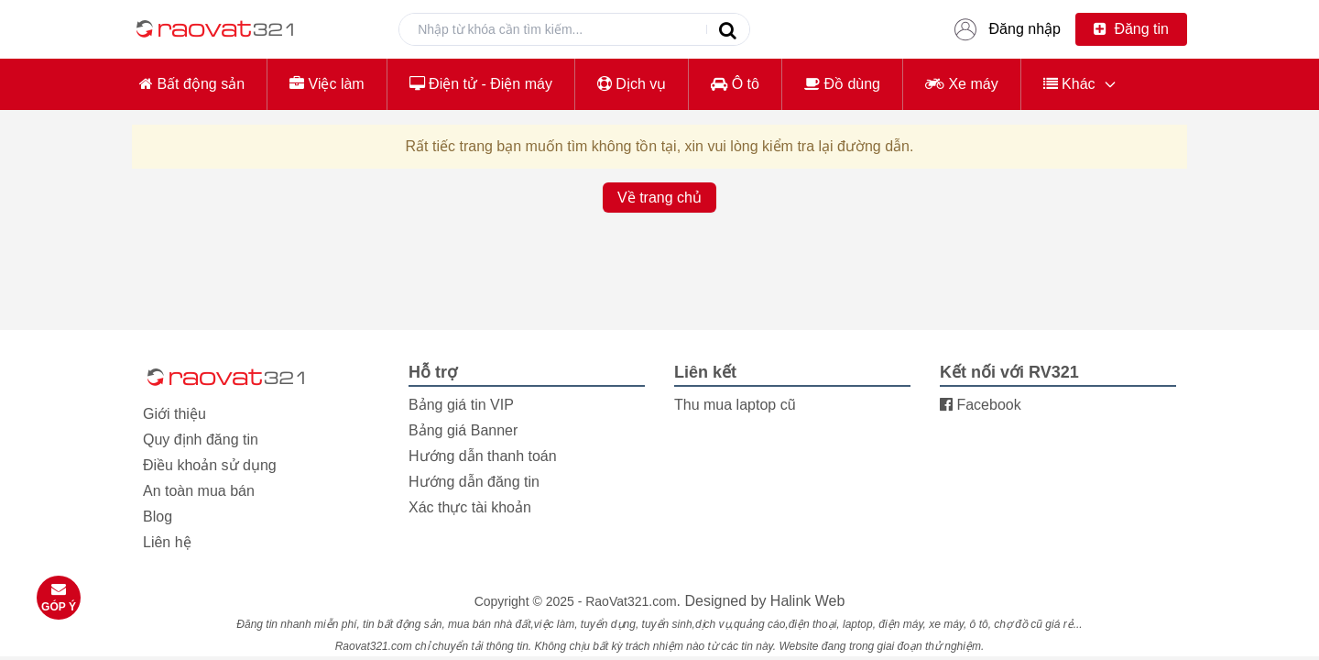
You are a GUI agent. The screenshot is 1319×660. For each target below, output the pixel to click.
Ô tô (735, 84)
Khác (1069, 84)
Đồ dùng (842, 84)
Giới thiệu (174, 414)
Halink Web (807, 601)
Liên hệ (167, 542)
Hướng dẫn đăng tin (474, 482)
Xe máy (961, 84)
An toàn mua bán (199, 491)
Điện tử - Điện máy (480, 84)
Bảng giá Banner (463, 430)
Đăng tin (1131, 29)
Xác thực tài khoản (470, 507)
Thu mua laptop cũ (735, 404)
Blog (157, 516)
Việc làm (327, 84)
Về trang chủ (659, 197)
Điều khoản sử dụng (210, 465)
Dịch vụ (631, 84)
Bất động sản (192, 84)
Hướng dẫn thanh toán (483, 456)
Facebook (980, 404)
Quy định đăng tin (200, 439)
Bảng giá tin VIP (461, 404)
